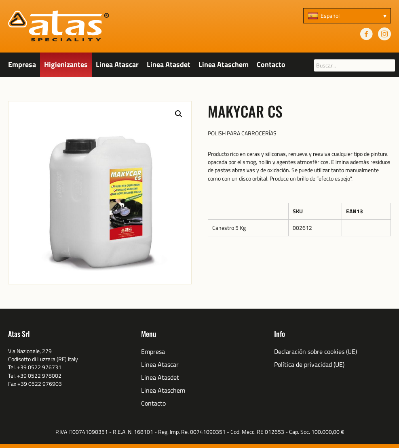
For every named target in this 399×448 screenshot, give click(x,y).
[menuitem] (347, 15)
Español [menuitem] (330, 15)
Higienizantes (66, 64)
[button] (178, 114)
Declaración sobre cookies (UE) (315, 351)
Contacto (271, 64)
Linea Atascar (117, 64)
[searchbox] (354, 65)
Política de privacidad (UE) (309, 364)
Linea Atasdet (168, 64)
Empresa (22, 64)
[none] (347, 15)
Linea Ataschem (223, 64)
